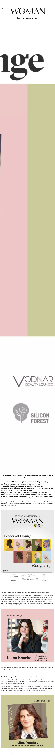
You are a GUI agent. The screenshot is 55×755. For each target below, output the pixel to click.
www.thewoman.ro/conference (8, 505)
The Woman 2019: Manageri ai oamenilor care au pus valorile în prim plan (27, 476)
